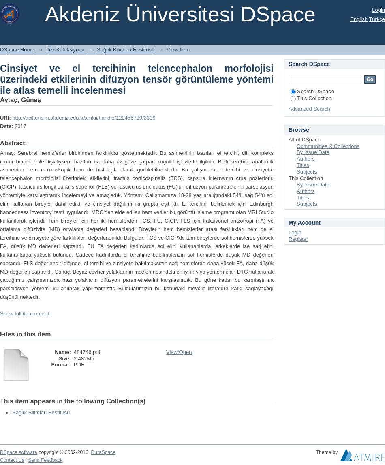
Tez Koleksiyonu (66, 50)
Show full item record (24, 314)
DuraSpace (103, 452)
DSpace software (18, 452)
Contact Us (12, 460)
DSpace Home (17, 50)
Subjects (307, 172)
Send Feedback (45, 460)
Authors (306, 159)
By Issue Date (313, 152)
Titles (303, 165)
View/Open (179, 352)
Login (378, 10)
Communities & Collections (328, 146)
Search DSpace (312, 91)
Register (298, 239)
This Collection (311, 98)
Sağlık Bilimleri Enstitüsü (125, 50)
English (359, 19)
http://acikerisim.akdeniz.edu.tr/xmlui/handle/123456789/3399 (83, 118)
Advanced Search (309, 109)
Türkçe (377, 19)
